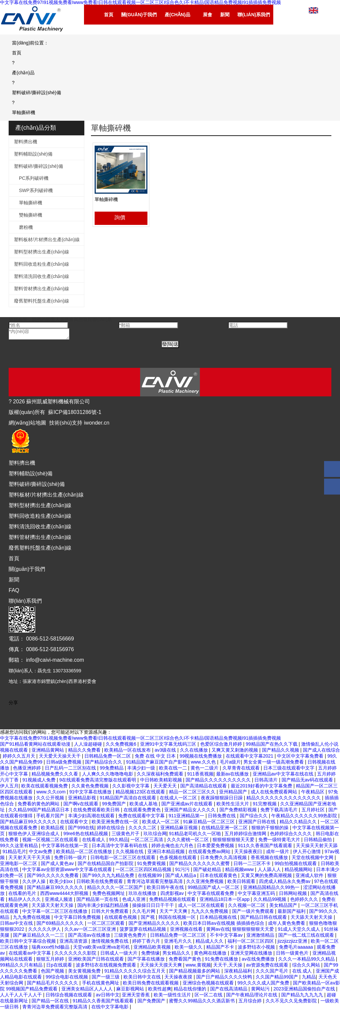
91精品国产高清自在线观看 (128, 797)
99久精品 (118, 839)
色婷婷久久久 (304, 899)
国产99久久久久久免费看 (53, 875)
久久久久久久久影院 (76, 953)
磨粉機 (26, 227)
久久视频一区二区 (247, 905)
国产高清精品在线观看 (204, 785)
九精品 (309, 976)
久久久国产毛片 (273, 971)
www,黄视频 (198, 965)
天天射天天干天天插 (29, 857)
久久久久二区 (143, 827)
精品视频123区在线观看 (141, 791)
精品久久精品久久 (299, 821)
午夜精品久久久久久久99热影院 (304, 815)
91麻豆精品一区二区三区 (209, 821)
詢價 (120, 217)
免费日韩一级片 (71, 857)
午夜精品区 (313, 791)
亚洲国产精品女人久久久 (190, 809)
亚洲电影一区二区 (19, 863)
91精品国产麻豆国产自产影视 (157, 762)
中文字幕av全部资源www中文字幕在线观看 (67, 869)
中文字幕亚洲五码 (257, 893)
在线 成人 (302, 971)
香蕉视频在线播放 (270, 857)
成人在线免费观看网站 (274, 791)
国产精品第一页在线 (98, 899)
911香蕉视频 (200, 773)
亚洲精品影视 (82, 797)
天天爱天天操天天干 (60, 756)
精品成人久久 (210, 941)
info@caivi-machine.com (55, 660)
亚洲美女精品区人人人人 (87, 988)
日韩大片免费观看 (110, 911)
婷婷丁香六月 (146, 941)
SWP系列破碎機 (36, 190)
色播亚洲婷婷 (27, 768)
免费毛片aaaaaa (296, 947)
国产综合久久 (254, 815)
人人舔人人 (270, 869)
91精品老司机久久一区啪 (195, 833)
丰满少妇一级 (141, 768)
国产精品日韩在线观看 (264, 917)
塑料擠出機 (25, 141)
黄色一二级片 (205, 768)
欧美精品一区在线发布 (128, 750)
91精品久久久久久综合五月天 (135, 971)
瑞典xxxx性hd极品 (51, 947)
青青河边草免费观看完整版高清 (55, 1006)
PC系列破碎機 (33, 178)
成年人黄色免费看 (287, 923)
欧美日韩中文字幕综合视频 (28, 941)
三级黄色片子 (126, 833)
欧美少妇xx (61, 881)
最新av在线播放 (233, 773)
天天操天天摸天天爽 (161, 965)
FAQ (14, 590)
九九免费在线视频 (32, 917)
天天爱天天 (165, 785)
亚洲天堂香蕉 (136, 994)
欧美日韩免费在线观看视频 (151, 982)
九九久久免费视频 (210, 911)
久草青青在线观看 (241, 768)
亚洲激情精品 (261, 935)
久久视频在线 (130, 851)
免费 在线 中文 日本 (156, 756)
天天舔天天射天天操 (53, 905)
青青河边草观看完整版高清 (155, 881)
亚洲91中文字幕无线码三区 (169, 744)
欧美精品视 (53, 827)
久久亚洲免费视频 (205, 881)
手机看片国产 (50, 815)
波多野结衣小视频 (257, 947)
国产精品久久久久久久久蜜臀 (200, 863)
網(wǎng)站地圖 (27, 423)
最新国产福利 (292, 911)
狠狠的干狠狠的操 (270, 827)
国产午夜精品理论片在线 (252, 994)
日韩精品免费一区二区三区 (178, 935)
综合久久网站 (306, 965)
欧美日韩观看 (242, 881)
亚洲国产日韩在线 (257, 821)
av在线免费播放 (259, 959)
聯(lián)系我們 (25, 601)
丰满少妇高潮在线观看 (92, 815)
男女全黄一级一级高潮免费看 (274, 762)
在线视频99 (150, 875)
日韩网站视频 (293, 893)
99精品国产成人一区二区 (214, 887)
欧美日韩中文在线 (143, 976)
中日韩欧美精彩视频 (161, 779)
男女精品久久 (177, 953)
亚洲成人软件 (310, 875)
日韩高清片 (266, 779)
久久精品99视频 (270, 899)
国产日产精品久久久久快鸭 (224, 976)
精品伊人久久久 (25, 899)
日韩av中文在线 (17, 923)
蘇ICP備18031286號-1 (74, 412)
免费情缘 (150, 953)
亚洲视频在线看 (187, 929)
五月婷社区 (313, 809)
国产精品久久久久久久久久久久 (219, 779)
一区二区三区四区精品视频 (144, 869)
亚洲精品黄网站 (48, 750)
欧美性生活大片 (233, 803)
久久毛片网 (144, 911)
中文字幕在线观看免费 (211, 893)
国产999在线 (81, 827)
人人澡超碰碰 (88, 744)
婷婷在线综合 (111, 827)
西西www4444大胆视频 (65, 893)
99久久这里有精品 (19, 845)
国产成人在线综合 (321, 750)
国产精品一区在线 (51, 1000)
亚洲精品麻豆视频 (179, 827)
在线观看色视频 (121, 917)
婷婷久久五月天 (20, 756)
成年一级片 (278, 851)
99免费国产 (114, 803)
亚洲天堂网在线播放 (252, 953)
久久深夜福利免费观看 (161, 773)
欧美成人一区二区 (161, 821)
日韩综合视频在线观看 (69, 994)
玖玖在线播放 (143, 893)
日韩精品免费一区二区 (108, 756)
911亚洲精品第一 (187, 815)
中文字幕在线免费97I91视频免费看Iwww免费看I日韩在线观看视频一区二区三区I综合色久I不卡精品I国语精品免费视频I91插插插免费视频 (140, 738)
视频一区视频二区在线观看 (50, 839)
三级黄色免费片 (131, 935)
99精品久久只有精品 (21, 965)
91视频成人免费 (39, 779)
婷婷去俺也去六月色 (173, 845)
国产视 (148, 917)
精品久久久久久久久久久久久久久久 (284, 797)
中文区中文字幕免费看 (301, 756)
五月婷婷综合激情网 (246, 833)
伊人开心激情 (307, 851)
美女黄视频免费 (85, 971)
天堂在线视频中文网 (313, 857)
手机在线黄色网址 (101, 982)
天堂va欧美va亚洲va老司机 (102, 947)
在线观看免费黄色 (143, 809)
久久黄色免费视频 (90, 785)
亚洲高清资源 (74, 941)
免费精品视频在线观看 (173, 899)
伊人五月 (9, 785)
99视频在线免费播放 (201, 756)
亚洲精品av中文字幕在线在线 (284, 773)
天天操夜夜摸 (179, 976)
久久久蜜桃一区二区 (188, 839)
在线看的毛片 (23, 893)
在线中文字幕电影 (110, 1006)
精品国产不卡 (220, 947)
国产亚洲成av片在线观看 (187, 803)
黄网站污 (261, 988)
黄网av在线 (218, 929)
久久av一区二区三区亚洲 (90, 929)
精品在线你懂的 (191, 988)
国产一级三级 (106, 976)
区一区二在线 (209, 994)
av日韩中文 (108, 994)
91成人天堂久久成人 (299, 929)
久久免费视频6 (121, 744)
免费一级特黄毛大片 (279, 839)
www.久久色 (204, 762)
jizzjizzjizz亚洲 (293, 941)
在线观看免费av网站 (210, 851)
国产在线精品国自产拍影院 (106, 863)
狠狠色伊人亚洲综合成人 (34, 833)
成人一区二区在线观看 (202, 905)
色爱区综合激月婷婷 (221, 744)
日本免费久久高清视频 (224, 857)
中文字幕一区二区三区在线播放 (55, 911)
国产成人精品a (181, 875)
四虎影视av (172, 893)
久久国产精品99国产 (277, 976)
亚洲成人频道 (59, 899)
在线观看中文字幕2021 (250, 756)
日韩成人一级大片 (119, 953)
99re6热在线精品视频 (86, 833)
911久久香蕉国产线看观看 (266, 845)
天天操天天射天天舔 (317, 845)
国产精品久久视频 (281, 750)
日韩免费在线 (222, 815)
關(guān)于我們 (27, 569)
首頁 (14, 558)
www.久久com (51, 791)
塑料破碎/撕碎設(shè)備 (38, 166)
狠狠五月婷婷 (50, 959)
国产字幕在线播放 (147, 959)
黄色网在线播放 (211, 953)
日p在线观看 (59, 965)
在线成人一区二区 (179, 797)
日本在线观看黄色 (219, 875)
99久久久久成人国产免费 (263, 982)
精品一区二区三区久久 (193, 791)
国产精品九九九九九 (302, 994)
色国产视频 (53, 971)
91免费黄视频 (152, 863)
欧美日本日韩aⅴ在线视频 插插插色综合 (224, 923)
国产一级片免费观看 (253, 911)
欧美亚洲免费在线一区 (115, 821)
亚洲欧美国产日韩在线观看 (96, 959)
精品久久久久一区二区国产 (115, 887)
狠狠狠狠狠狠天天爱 (234, 839)
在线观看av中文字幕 (30, 953)
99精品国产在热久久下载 (272, 744)
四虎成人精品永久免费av (285, 881)
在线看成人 (94, 839)
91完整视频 (265, 803)
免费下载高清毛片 (279, 809)
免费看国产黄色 (186, 959)
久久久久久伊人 (45, 929)
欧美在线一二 (173, 768)
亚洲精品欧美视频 (152, 947)
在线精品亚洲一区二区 (225, 827)
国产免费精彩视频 (238, 809)
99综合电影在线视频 (67, 976)
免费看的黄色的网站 (39, 803)
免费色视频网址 (109, 893)
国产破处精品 (207, 869)
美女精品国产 (283, 905)
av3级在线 (166, 750)
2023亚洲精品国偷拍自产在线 (305, 988)
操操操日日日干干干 (153, 905)
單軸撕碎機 (30, 202)
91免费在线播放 (222, 959)
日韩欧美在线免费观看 (100, 881)
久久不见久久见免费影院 (292, 1000)
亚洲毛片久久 (178, 941)
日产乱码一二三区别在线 (71, 768)
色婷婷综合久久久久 (291, 833)
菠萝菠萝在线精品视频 (143, 929)
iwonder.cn (97, 423)
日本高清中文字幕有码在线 (120, 845)
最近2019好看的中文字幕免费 (262, 785)
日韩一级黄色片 (293, 953)
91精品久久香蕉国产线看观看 (104, 1000)
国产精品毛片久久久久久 (53, 982)
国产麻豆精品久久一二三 (39, 935)
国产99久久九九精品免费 (108, 875)
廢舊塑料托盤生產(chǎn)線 (41, 300)
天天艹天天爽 (174, 911)
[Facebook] (13, 710)
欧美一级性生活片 (173, 994)
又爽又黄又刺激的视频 (235, 750)
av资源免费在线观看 (268, 965)
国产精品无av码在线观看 (308, 779)
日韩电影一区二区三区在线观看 (123, 857)
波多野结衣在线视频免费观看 (106, 965)
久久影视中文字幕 (131, 785)
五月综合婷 (250, 1000)
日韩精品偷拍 (318, 839)
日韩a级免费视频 (64, 762)
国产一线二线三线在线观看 (306, 935)
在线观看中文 (74, 821)
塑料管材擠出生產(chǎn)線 (41, 288)
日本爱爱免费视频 (216, 845)
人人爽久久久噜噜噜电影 (108, 773)
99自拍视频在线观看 (296, 863)
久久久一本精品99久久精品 (307, 959)
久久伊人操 (34, 881)
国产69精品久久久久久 (61, 923)
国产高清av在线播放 (90, 935)
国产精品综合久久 (104, 762)
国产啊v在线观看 (81, 803)
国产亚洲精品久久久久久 (154, 923)
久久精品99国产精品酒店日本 (39, 809)
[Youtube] (27, 710)
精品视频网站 (299, 869)
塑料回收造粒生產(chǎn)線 (41, 264)
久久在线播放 (194, 750)
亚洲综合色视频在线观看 (209, 982)
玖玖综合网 (155, 833)
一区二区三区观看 (106, 923)
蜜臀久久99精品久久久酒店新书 (202, 1000)
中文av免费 (41, 851)
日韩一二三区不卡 (252, 863)
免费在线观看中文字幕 (142, 815)
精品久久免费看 (85, 750)
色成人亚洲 (134, 899)
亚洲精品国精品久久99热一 (271, 887)
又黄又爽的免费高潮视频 (267, 875)
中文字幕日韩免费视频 (78, 917)
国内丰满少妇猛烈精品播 (103, 905)
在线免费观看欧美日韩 (97, 809)
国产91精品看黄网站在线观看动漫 (35, 744)
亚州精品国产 (233, 791)
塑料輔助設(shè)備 (33, 154)
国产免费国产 (152, 1000)
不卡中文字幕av (227, 935)
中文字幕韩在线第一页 (65, 845)
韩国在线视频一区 (177, 917)
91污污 (183, 869)
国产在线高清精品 (229, 988)
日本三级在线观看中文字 (289, 768)
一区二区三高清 (147, 839)
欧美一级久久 (189, 947)
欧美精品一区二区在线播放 (84, 851)
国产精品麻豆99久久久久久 (28, 821)
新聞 (14, 579)
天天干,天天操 (228, 965)
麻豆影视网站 (130, 988)
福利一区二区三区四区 (251, 941)
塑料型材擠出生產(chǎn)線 (41, 251)
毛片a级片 (230, 762)
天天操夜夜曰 (248, 851)
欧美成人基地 (144, 803)
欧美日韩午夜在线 (166, 887)
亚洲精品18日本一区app (225, 899)
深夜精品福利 (238, 971)
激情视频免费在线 (110, 941)
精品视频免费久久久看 (55, 773)
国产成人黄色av (58, 863)
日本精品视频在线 (219, 917)
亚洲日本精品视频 (166, 851)
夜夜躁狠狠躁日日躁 (222, 797)
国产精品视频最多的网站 (195, 971)
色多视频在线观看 (178, 857)
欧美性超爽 (159, 988)
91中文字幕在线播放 (91, 791)
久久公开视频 (50, 797)
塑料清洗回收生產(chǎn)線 (41, 276)
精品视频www (240, 869)
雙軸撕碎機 (30, 215)
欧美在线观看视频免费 (45, 785)
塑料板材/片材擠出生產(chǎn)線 (47, 239)
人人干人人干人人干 (21, 994)
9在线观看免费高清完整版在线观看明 (98, 779)
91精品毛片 (15, 851)
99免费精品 (112, 768)
